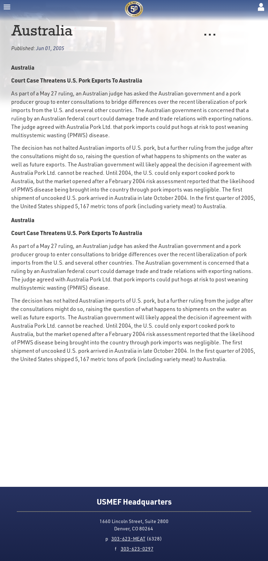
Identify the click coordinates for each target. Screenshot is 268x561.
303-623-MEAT (128, 538)
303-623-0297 (137, 549)
